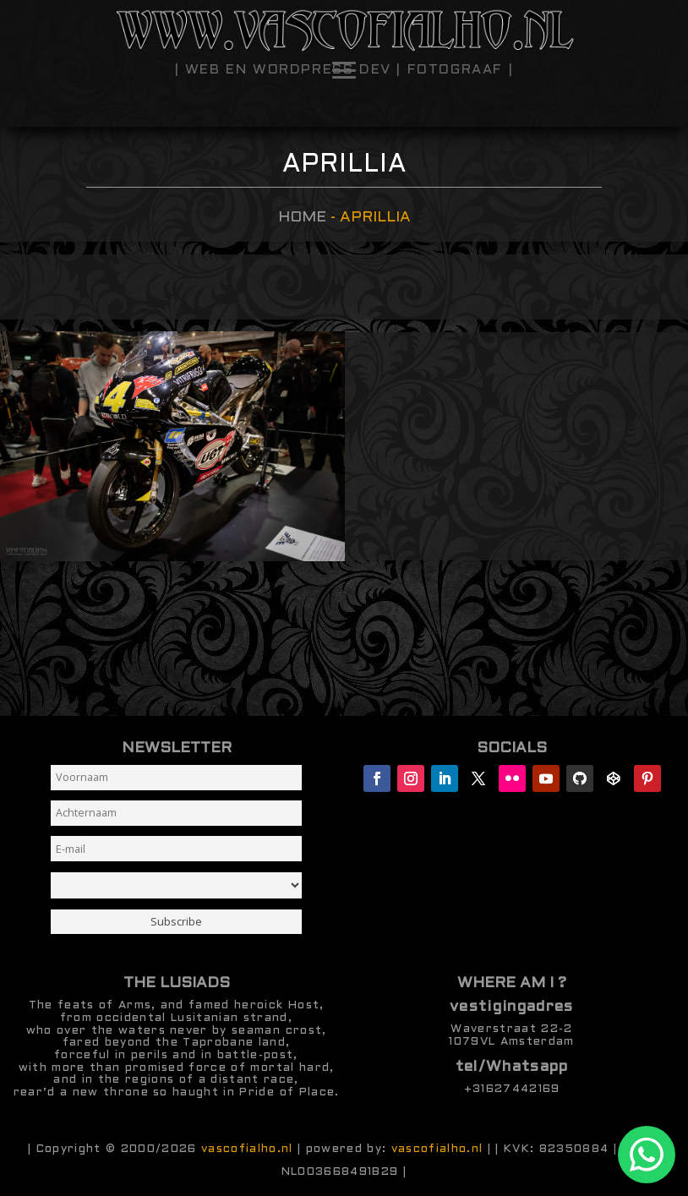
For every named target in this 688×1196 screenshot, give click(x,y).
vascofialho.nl (247, 1149)
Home (302, 217)
